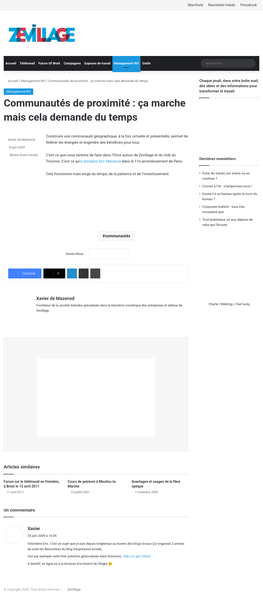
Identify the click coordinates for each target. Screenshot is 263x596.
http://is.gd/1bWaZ (137, 554)
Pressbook (248, 5)
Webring (226, 304)
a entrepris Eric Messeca (100, 161)
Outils (146, 63)
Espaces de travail (97, 63)
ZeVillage (74, 587)
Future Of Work (49, 63)
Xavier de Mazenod (21, 139)
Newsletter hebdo (221, 5)
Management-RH (126, 63)
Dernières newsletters (217, 159)
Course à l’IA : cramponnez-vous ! (227, 186)
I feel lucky (242, 304)
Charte (213, 304)
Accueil (10, 63)
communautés (117, 236)
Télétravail (27, 63)
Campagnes (72, 63)
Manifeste (195, 5)
